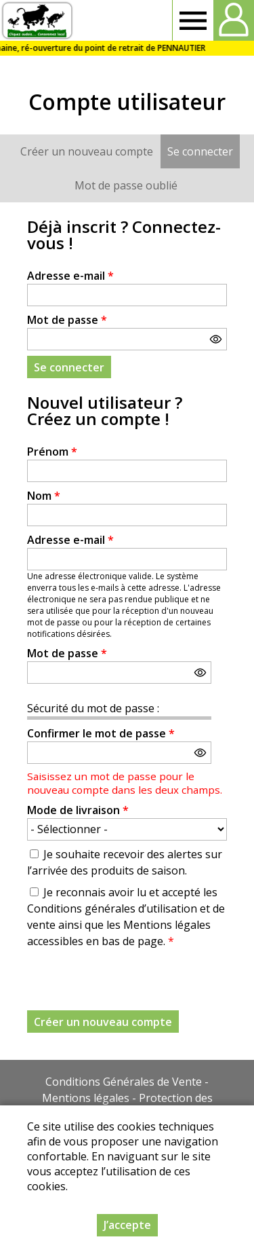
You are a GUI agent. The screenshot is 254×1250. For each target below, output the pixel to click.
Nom (43, 495)
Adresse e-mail (70, 275)
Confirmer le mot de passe (101, 733)
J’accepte (127, 1224)
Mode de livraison (78, 810)
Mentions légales (85, 1097)
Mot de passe (67, 319)
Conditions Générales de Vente (123, 1081)
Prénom (52, 451)
